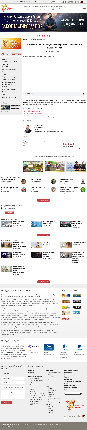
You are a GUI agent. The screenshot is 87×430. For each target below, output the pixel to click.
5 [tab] (47, 36)
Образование (52, 390)
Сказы (4, 74)
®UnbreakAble (19, 426)
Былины (50, 412)
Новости (5, 67)
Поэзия (4, 87)
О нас (4, 94)
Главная (16, 1)
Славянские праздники (37, 393)
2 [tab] (39, 36)
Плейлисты (68, 373)
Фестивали (51, 376)
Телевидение (6, 64)
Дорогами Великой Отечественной (8, 83)
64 (16, 54)
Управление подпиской (72, 381)
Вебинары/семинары (9, 61)
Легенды (50, 410)
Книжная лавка (34, 401)
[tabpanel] (43, 22)
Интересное (51, 400)
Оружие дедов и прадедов (33, 111)
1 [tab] (37, 36)
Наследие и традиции (54, 402)
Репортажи (49, 51)
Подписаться (9, 212)
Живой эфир (4, 51)
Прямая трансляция (71, 370)
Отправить (6, 402)
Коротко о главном (8, 79)
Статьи (4, 72)
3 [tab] (42, 36)
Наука (49, 396)
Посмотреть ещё (43, 200)
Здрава (50, 388)
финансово (6, 358)
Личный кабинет (70, 387)
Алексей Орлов (38, 127)
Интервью (33, 386)
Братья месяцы (34, 384)
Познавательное (53, 380)
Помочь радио (69, 385)
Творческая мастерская (10, 77)
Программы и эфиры (9, 69)
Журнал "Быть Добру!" (9, 97)
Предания (51, 406)
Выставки (51, 382)
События (49, 370)
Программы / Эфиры (35, 376)
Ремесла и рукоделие (54, 398)
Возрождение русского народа (35, 115)
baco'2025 (4, 426)
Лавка (35, 1)
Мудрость (51, 394)
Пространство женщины (37, 395)
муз (19, 54)
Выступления (52, 378)
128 (13, 54)
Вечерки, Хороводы (54, 384)
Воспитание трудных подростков (35, 113)
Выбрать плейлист (16, 51)
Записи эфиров (34, 378)
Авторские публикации (26, 1)
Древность (51, 392)
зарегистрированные (80, 148)
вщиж (25, 136)
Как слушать (68, 379)
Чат (80, 11)
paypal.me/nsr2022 (79, 354)
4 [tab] (44, 36)
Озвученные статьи (36, 397)
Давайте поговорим (36, 399)
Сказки (50, 408)
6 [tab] (49, 36)
